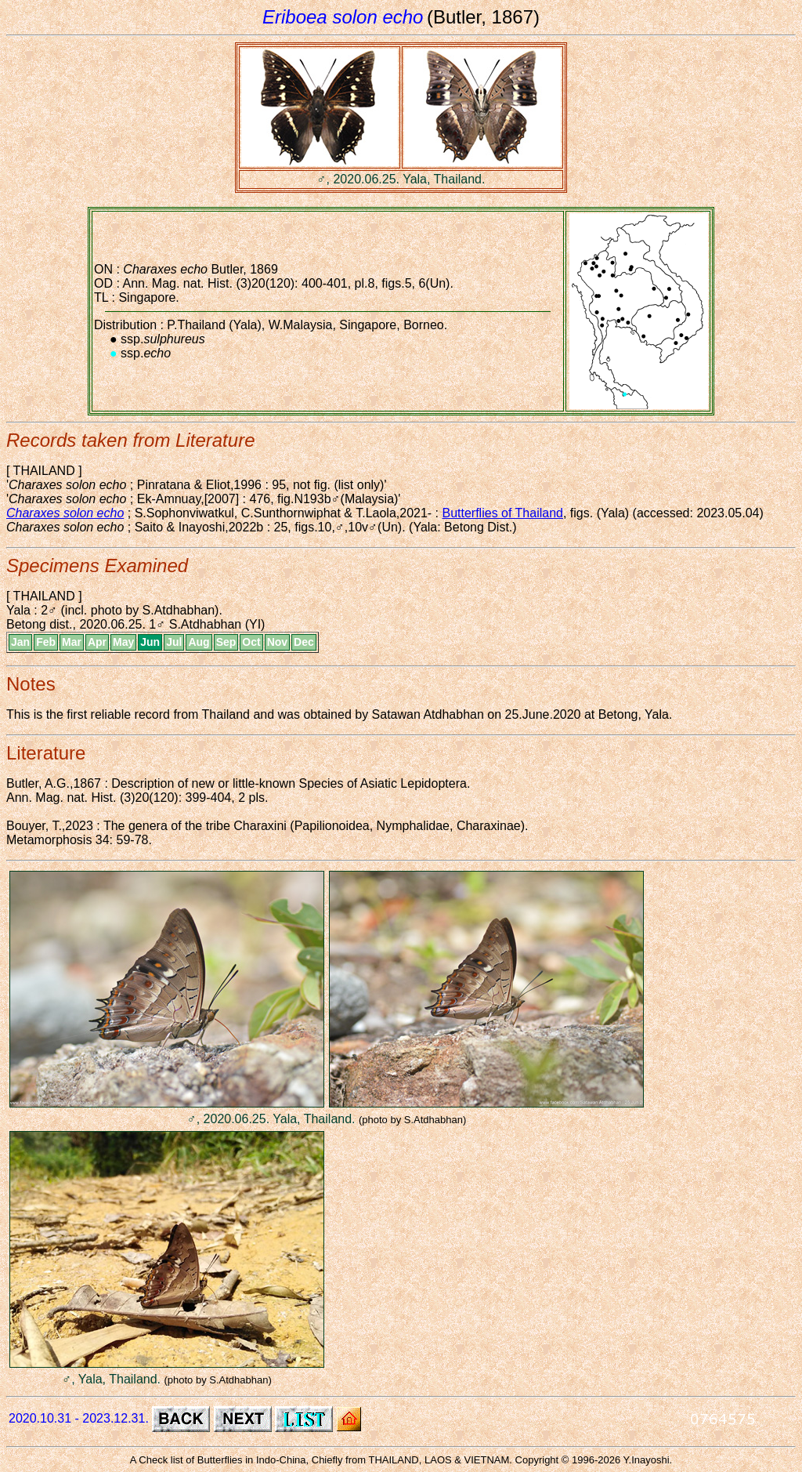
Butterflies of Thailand (502, 513)
